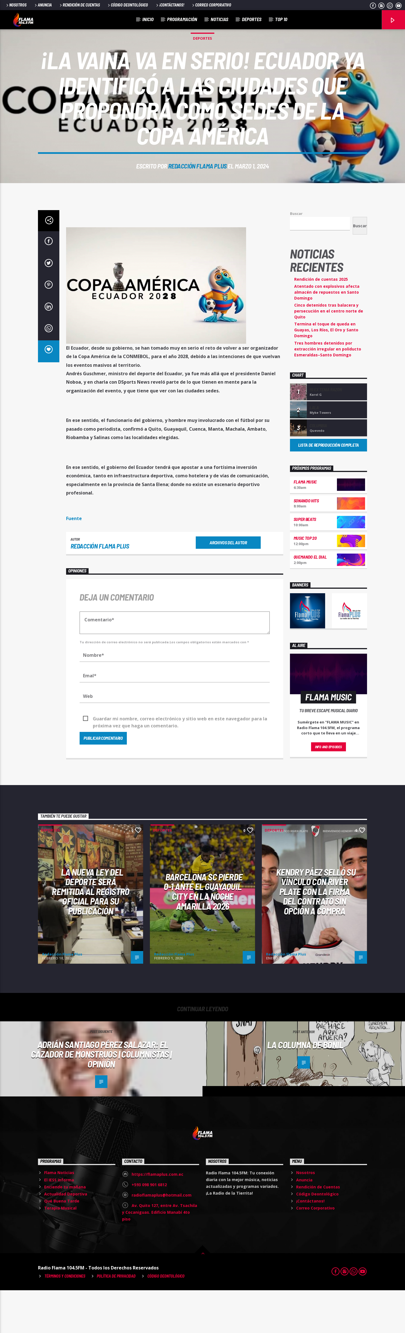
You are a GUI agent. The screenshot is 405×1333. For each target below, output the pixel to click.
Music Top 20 (305, 580)
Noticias (219, 19)
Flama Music (305, 524)
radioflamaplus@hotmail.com (162, 1237)
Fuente (74, 561)
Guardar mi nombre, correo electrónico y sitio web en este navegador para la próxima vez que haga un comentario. (180, 761)
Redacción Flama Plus (197, 187)
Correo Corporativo (211, 5)
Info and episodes (328, 789)
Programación (182, 19)
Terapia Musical (60, 1250)
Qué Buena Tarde (61, 1243)
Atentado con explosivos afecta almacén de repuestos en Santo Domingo (326, 334)
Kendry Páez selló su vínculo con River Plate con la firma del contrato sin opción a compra (316, 934)
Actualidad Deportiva (65, 1236)
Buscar (296, 256)
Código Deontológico (127, 5)
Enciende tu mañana (65, 1229)
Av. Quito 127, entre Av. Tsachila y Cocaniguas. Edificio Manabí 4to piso (159, 1255)
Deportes (252, 19)
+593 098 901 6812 (149, 1227)
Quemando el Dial (310, 599)
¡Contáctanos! (169, 5)
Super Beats (305, 562)
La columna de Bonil (305, 1087)
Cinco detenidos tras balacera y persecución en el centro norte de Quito (328, 353)
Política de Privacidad (116, 1318)
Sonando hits (306, 543)
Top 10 (281, 19)
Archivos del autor (228, 585)
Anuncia (43, 5)
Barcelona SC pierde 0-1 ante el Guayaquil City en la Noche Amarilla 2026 (203, 934)
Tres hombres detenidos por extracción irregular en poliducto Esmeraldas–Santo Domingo (327, 391)
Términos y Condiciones (64, 1318)
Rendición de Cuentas (79, 5)
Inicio (148, 19)
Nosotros (15, 5)
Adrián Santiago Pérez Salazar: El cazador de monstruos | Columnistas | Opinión (101, 1097)
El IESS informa (59, 1222)
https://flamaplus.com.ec (157, 1217)
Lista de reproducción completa (328, 487)
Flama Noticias (59, 1215)
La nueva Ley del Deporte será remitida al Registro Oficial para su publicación (90, 934)
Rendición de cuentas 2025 (321, 322)
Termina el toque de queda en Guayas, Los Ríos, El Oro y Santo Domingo (326, 372)
